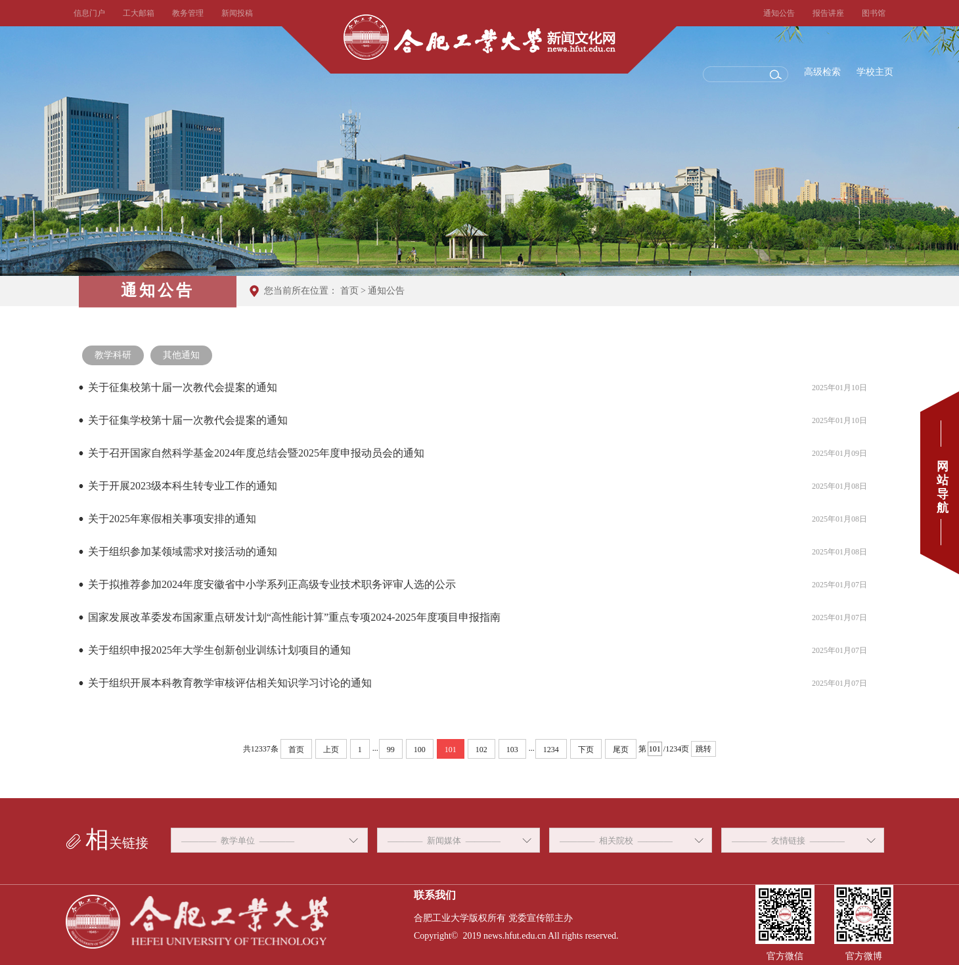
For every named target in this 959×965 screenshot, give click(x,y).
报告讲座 (828, 13)
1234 (551, 749)
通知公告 (779, 13)
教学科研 (113, 355)
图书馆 (873, 13)
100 (420, 749)
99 (391, 749)
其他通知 (181, 355)
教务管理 (188, 13)
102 (481, 749)
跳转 (703, 748)
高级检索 (822, 72)
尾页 (621, 749)
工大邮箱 (138, 13)
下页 (586, 749)
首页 (349, 291)
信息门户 (89, 13)
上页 (331, 749)
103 (512, 749)
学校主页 (875, 72)
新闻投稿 (237, 13)
